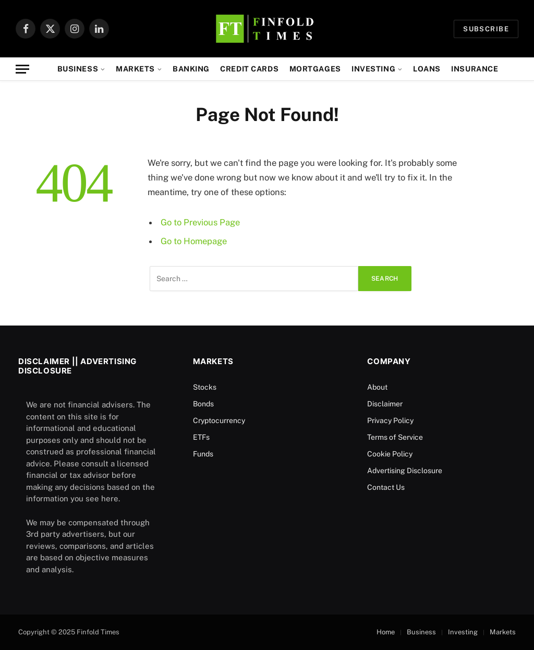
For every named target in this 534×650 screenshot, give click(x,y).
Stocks (204, 387)
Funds (203, 454)
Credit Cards (249, 69)
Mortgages (315, 69)
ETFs (201, 437)
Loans (427, 69)
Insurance (474, 69)
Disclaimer (385, 404)
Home (386, 632)
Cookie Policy (389, 454)
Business (78, 69)
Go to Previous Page (200, 222)
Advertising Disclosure (404, 470)
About (377, 387)
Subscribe (486, 29)
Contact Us (386, 487)
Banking (191, 69)
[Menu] (22, 69)
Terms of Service (395, 437)
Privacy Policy (390, 420)
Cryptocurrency (219, 420)
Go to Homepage (194, 241)
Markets (135, 69)
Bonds (203, 404)
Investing (373, 69)
